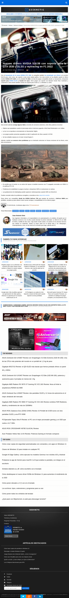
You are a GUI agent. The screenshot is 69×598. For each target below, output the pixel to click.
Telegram (8, 582)
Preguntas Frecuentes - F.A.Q (12, 520)
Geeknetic (5, 25)
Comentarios (35, 205)
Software (11, 25)
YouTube (7, 579)
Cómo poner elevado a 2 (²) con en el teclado (18, 483)
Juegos (22, 210)
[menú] (2, 2)
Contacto (6, 523)
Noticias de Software (18, 25)
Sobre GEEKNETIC (9, 515)
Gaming (32, 210)
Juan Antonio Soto (10, 70)
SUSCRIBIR (25, 588)
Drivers (38, 210)
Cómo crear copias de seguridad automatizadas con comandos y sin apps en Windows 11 (34, 444)
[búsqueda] (66, 2)
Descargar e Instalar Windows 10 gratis (14, 551)
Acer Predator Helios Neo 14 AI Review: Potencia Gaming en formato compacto (30, 434)
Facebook (8, 574)
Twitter (7, 577)
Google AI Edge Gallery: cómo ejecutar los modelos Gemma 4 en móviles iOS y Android (33, 455)
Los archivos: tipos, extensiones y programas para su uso (22, 488)
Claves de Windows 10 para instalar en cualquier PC (21, 449)
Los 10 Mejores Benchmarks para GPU (14, 562)
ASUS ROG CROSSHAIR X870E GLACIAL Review (20, 428)
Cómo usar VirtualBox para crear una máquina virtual (18, 557)
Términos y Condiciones (10, 518)
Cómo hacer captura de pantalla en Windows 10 (16, 548)
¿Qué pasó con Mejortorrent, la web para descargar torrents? (24, 499)
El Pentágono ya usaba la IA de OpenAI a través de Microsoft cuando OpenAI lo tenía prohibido (34, 293)
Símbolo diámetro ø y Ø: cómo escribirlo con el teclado (21, 469)
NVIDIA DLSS (13, 80)
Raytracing (45, 210)
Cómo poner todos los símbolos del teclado (17, 494)
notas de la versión (44, 195)
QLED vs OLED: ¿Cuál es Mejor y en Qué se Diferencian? (19, 559)
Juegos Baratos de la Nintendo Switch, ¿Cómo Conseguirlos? (20, 554)
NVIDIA (27, 210)
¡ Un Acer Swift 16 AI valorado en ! (34, 14)
